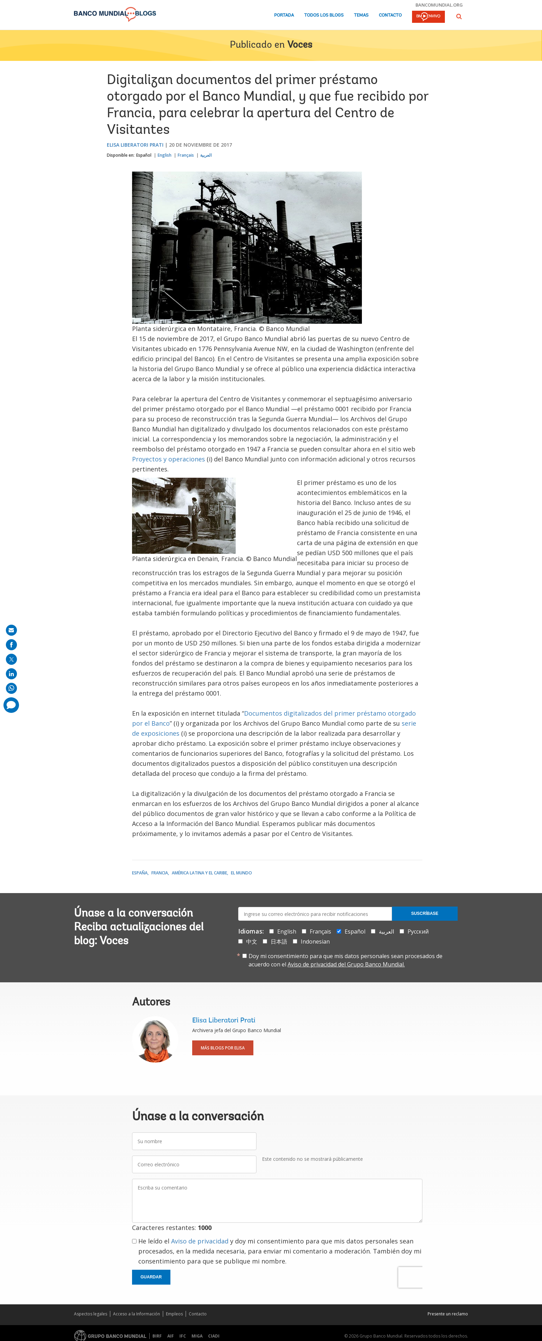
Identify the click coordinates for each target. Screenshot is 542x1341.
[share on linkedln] (11, 673)
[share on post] (11, 659)
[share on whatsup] (11, 688)
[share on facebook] (11, 644)
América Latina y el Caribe (199, 873)
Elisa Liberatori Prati (135, 144)
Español (143, 155)
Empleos (174, 1314)
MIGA (197, 1336)
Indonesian (315, 941)
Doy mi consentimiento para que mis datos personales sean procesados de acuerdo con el (345, 960)
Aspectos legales (90, 1314)
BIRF (157, 1336)
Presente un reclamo (448, 1314)
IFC (182, 1336)
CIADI (213, 1336)
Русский (418, 931)
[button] (459, 16)
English (164, 155)
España (140, 873)
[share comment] (11, 705)
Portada (284, 15)
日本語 (279, 941)
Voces (299, 45)
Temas (361, 15)
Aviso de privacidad (199, 1241)
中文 (251, 941)
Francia (159, 873)
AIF (170, 1336)
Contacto (390, 15)
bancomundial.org (439, 5)
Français (186, 155)
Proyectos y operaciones (168, 459)
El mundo (241, 873)
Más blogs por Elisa (223, 1048)
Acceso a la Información (136, 1314)
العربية (206, 155)
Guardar (151, 1277)
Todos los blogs (324, 15)
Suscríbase (424, 913)
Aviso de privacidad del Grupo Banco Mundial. (346, 964)
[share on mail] (11, 630)
